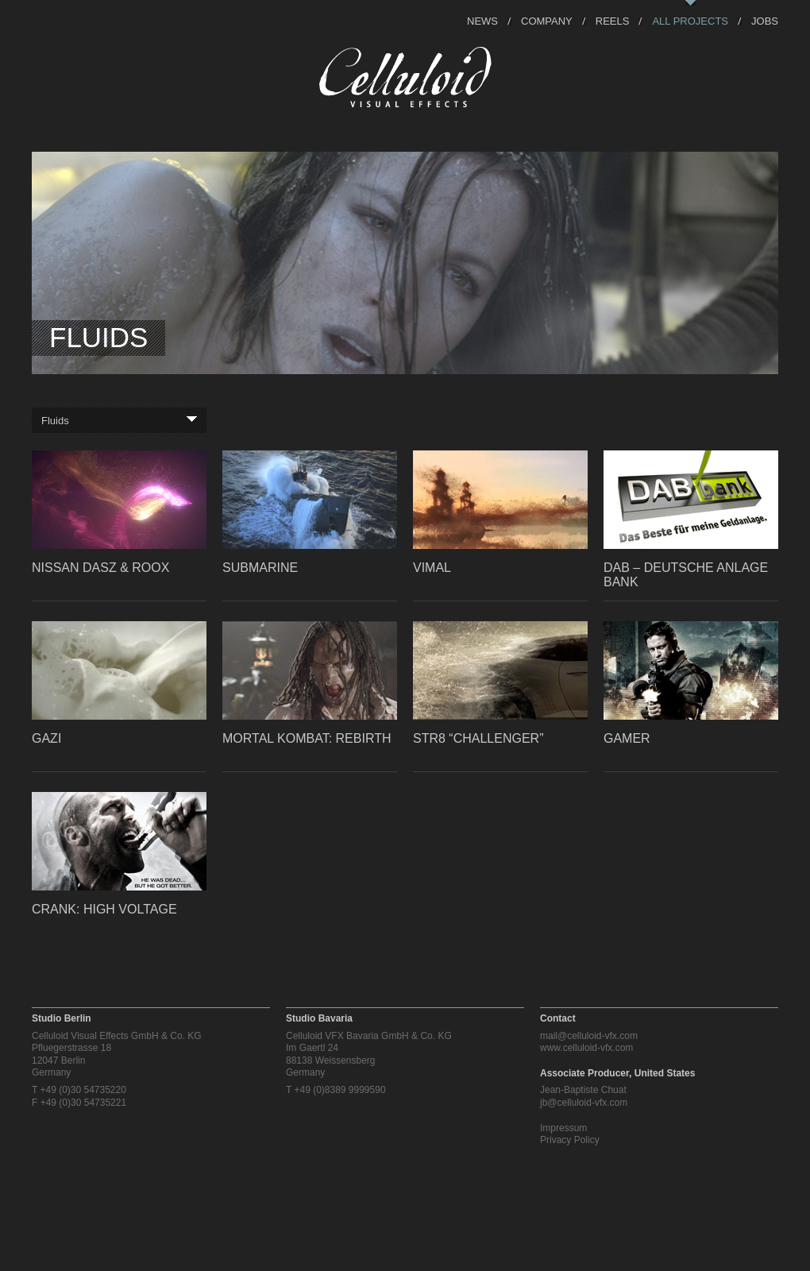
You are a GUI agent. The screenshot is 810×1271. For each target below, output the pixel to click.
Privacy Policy (570, 1139)
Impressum (563, 1128)
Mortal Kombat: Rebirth (306, 738)
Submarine (260, 567)
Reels (613, 20)
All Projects (690, 20)
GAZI (46, 738)
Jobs (764, 20)
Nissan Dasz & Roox (100, 567)
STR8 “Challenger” (478, 738)
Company (547, 20)
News (482, 20)
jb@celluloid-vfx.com (583, 1102)
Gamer (627, 738)
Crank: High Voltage (104, 909)
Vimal (432, 567)
